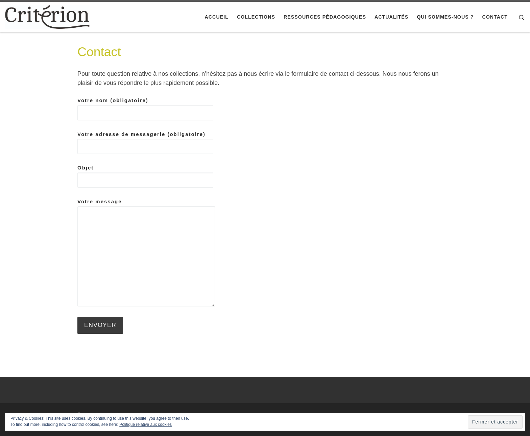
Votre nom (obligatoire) (145, 108)
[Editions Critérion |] (47, 16)
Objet (145, 176)
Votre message (146, 252)
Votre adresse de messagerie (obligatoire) (145, 142)
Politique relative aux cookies (145, 424)
